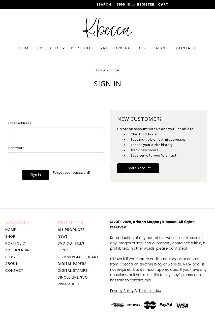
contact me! (140, 280)
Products (50, 47)
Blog (143, 47)
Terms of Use (150, 290)
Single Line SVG (73, 277)
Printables (68, 284)
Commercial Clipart (78, 257)
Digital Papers (72, 263)
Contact (186, 47)
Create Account (138, 168)
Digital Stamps (72, 270)
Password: (16, 148)
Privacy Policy (122, 290)
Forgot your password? (72, 172)
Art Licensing (115, 47)
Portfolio (82, 47)
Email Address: (20, 123)
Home (25, 47)
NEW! (62, 236)
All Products (71, 229)
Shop (10, 236)
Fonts (64, 250)
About (162, 47)
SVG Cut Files (71, 243)
